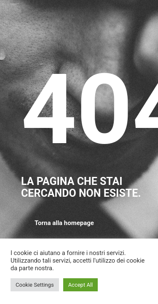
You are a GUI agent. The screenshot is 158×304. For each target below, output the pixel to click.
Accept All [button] (80, 285)
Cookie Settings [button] (35, 285)
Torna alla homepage (64, 223)
